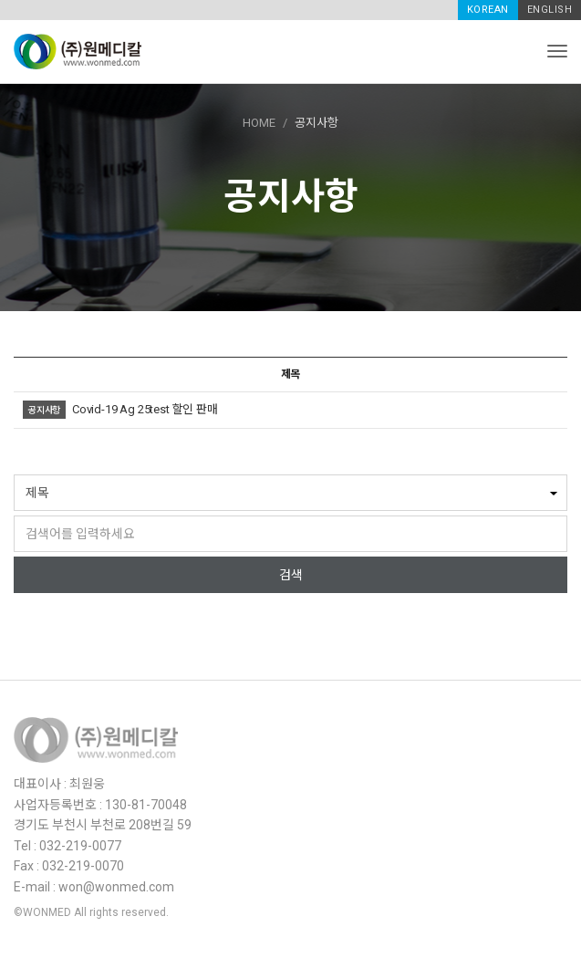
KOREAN (488, 10)
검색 (291, 575)
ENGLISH (550, 10)
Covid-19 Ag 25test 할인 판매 (145, 409)
